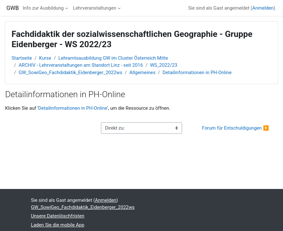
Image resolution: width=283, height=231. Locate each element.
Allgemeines (142, 72)
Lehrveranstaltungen (94, 8)
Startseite (22, 58)
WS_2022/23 (163, 65)
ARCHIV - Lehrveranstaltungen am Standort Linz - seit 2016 (81, 65)
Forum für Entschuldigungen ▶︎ (235, 128)
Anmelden (263, 8)
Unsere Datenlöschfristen (58, 216)
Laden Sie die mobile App (58, 225)
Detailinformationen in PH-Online (196, 72)
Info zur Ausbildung (43, 8)
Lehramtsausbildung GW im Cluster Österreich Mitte (113, 58)
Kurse (45, 58)
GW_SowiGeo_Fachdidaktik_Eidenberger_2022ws (70, 72)
